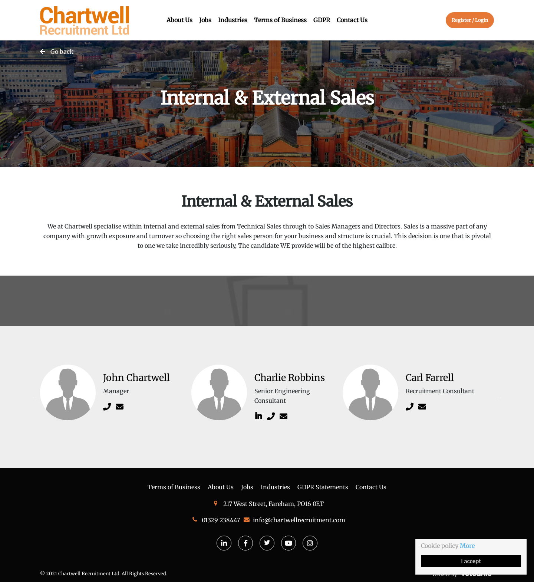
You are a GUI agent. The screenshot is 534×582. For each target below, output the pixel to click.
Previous (34, 397)
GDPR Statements (322, 487)
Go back (61, 51)
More (468, 545)
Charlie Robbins (289, 378)
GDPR (321, 20)
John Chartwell (136, 378)
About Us (179, 20)
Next (499, 397)
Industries (232, 20)
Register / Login (470, 20)
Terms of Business (280, 20)
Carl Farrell (430, 378)
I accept (472, 561)
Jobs (205, 20)
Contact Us (352, 20)
